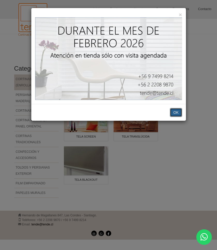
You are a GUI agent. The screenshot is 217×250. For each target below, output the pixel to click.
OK (175, 112)
